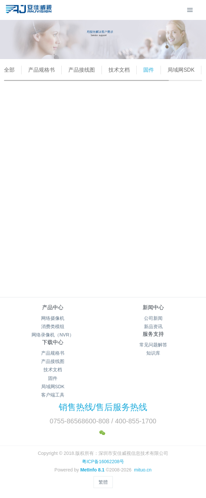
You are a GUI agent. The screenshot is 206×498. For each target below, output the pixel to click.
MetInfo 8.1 (92, 469)
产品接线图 (81, 70)
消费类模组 (52, 326)
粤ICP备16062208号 (103, 461)
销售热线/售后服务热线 (103, 407)
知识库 (153, 353)
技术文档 (119, 70)
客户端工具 (52, 394)
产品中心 (52, 307)
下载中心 (52, 342)
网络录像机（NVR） (53, 334)
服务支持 (153, 334)
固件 (148, 70)
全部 (9, 70)
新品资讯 (153, 326)
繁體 (103, 482)
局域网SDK (181, 70)
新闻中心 (153, 307)
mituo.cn (143, 469)
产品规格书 (41, 70)
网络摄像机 (52, 318)
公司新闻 (153, 318)
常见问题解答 (153, 344)
